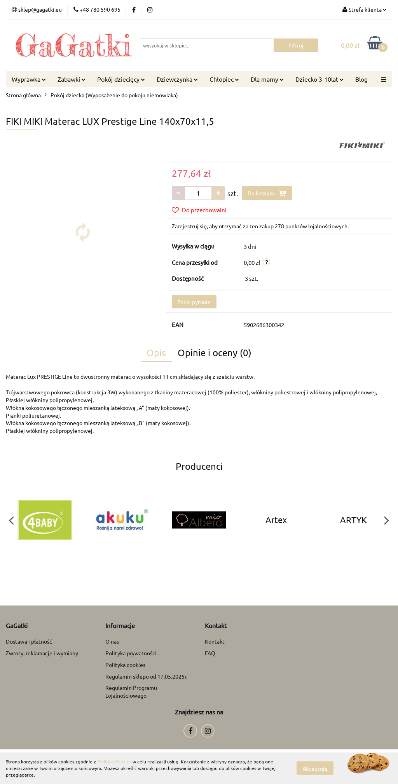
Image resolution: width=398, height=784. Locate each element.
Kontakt (215, 641)
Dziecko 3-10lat (319, 79)
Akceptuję (315, 768)
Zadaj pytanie (194, 301)
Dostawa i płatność (29, 641)
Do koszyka (267, 193)
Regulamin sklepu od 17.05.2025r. (146, 676)
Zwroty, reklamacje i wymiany (42, 652)
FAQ (210, 652)
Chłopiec (224, 79)
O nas (112, 641)
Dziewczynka (177, 79)
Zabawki (72, 79)
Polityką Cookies (114, 761)
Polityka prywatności (131, 652)
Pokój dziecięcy (121, 79)
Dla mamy (267, 79)
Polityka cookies (125, 664)
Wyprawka (29, 79)
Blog (361, 79)
